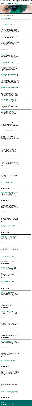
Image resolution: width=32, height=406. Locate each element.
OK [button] (17, 1)
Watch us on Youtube (6, 404)
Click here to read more (9, 37)
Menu (31, 3)
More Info (20, 1)
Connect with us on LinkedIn (3, 404)
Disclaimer (9, 404)
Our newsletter (1, 404)
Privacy (12, 404)
